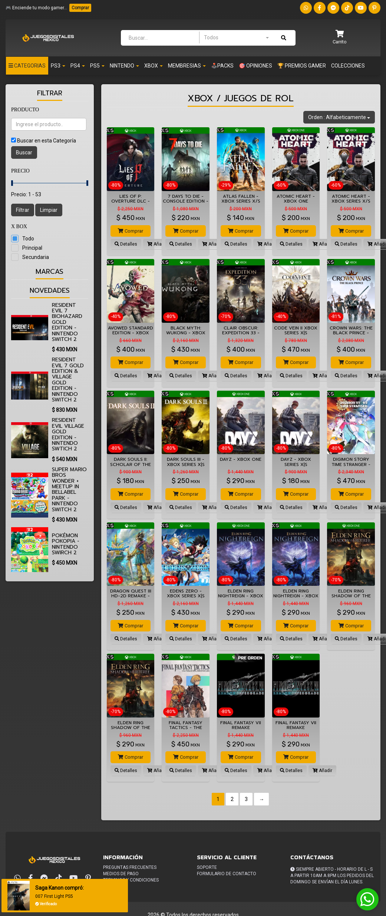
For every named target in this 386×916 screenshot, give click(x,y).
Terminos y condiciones (131, 880)
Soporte (207, 867)
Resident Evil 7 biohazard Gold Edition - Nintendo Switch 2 (67, 322)
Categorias (27, 66)
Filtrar (22, 210)
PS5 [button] (97, 66)
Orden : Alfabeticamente (339, 117)
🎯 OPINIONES (255, 66)
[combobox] (236, 37)
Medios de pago (121, 873)
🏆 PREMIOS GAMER (301, 66)
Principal (32, 248)
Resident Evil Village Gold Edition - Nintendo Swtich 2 (68, 434)
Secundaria (35, 257)
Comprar (80, 7)
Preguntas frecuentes (129, 867)
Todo (28, 239)
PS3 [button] (58, 66)
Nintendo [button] (124, 66)
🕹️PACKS (222, 66)
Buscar (24, 152)
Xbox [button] (153, 66)
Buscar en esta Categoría (46, 141)
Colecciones (348, 66)
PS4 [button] (77, 66)
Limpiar (48, 210)
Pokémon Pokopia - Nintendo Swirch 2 (65, 544)
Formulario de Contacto (226, 873)
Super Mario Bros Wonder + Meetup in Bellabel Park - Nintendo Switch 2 (69, 489)
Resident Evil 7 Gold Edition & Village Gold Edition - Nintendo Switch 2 (68, 380)
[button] (340, 37)
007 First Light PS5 (54, 896)
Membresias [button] (187, 66)
